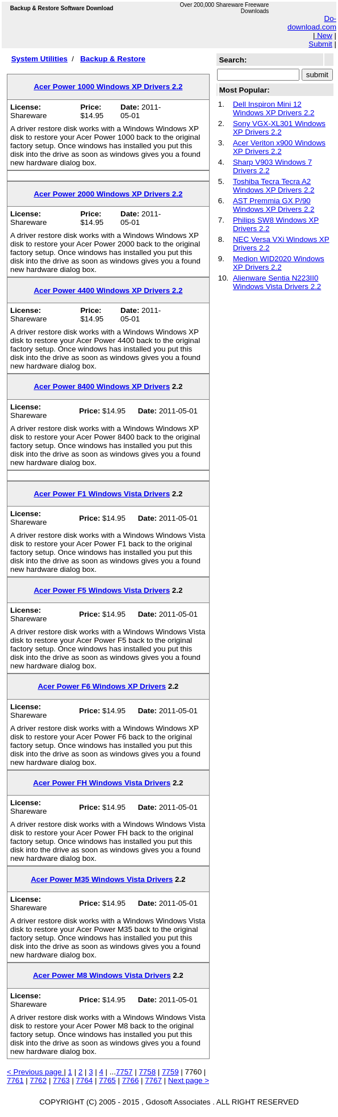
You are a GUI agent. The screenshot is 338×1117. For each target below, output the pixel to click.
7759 (170, 1072)
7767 (153, 1080)
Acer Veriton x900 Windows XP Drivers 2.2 (279, 147)
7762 (38, 1080)
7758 (147, 1072)
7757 (124, 1072)
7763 (61, 1080)
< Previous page (35, 1072)
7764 (84, 1080)
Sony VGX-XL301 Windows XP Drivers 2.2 (279, 127)
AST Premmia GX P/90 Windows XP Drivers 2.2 (273, 205)
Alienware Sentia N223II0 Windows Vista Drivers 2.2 (277, 282)
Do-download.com (311, 22)
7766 (130, 1080)
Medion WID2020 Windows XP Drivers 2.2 (278, 262)
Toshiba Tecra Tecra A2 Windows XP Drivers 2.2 (273, 185)
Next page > (188, 1080)
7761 (15, 1080)
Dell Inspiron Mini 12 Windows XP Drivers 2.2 (273, 108)
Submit (320, 44)
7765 (107, 1080)
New (323, 35)
